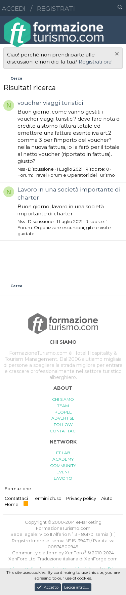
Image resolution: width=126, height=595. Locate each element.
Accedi (14, 8)
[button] (90, 8)
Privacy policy (81, 498)
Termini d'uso (47, 498)
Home (11, 504)
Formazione (18, 488)
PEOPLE (63, 412)
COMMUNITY (63, 465)
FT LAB (63, 452)
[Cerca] (120, 8)
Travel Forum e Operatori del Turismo (74, 175)
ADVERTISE (63, 418)
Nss (21, 169)
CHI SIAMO (63, 399)
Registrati (56, 8)
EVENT (63, 471)
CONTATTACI (63, 430)
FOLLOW (63, 424)
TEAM (63, 405)
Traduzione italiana (58, 558)
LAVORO (63, 478)
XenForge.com (101, 558)
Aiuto (107, 498)
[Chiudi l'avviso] (116, 54)
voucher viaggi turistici (50, 102)
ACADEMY (63, 459)
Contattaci (16, 498)
